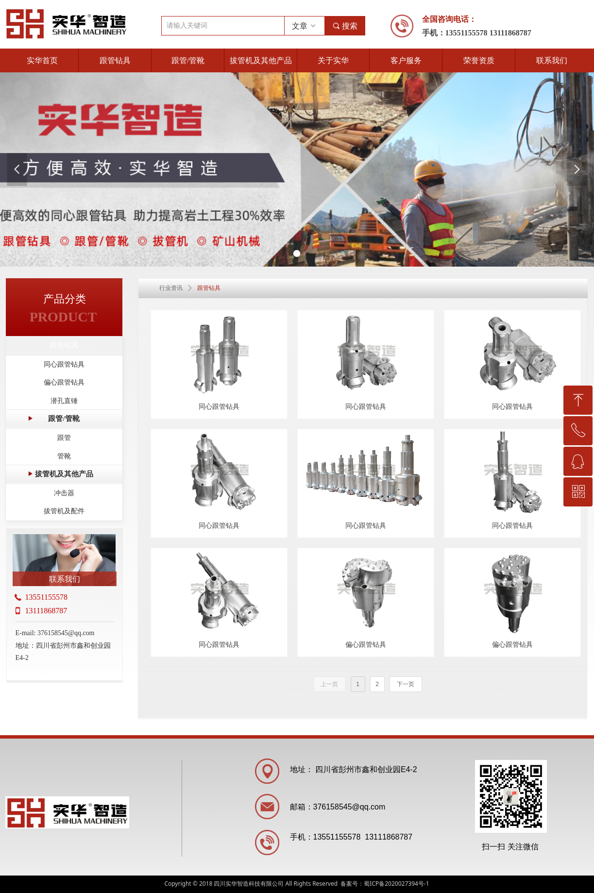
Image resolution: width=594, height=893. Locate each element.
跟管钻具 (64, 345)
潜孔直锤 (64, 400)
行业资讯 (171, 288)
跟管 (64, 437)
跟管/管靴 (63, 418)
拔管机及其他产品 (64, 474)
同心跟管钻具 (64, 364)
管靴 (64, 456)
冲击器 (64, 493)
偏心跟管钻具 (64, 382)
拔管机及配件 (64, 511)
